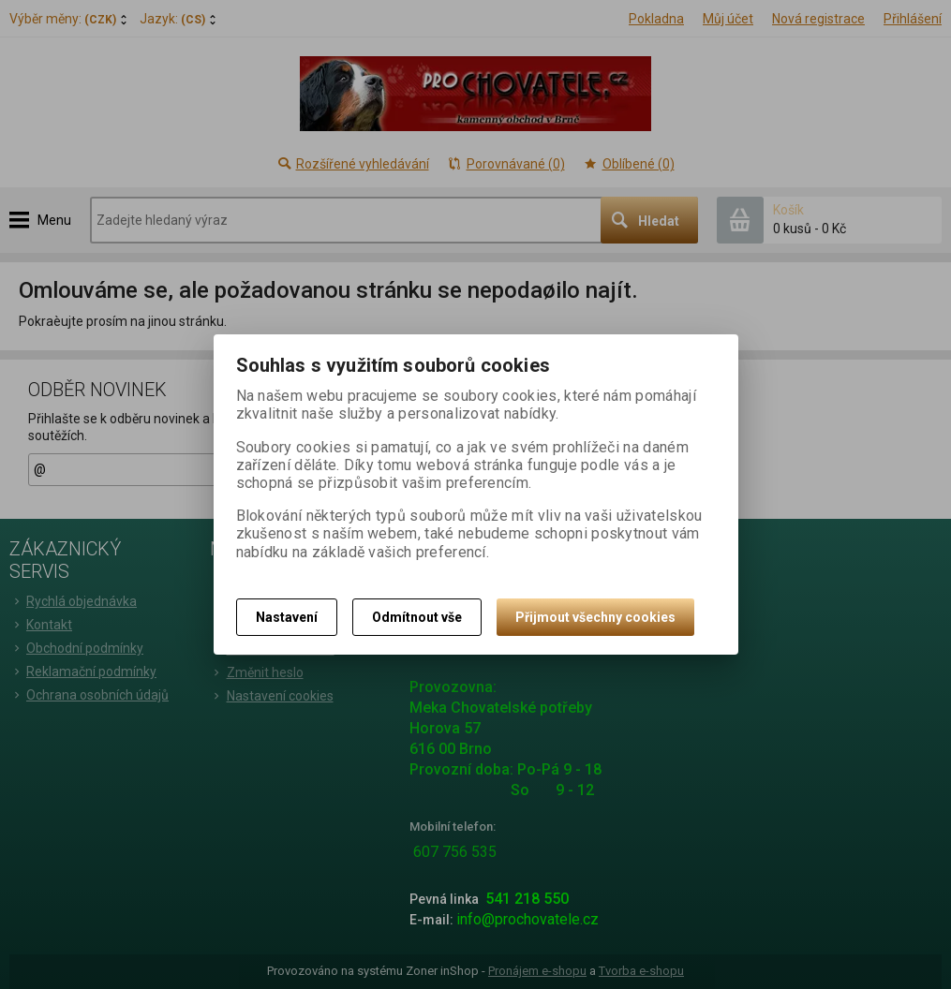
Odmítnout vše (417, 617)
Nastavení (287, 617)
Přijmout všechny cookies (595, 617)
